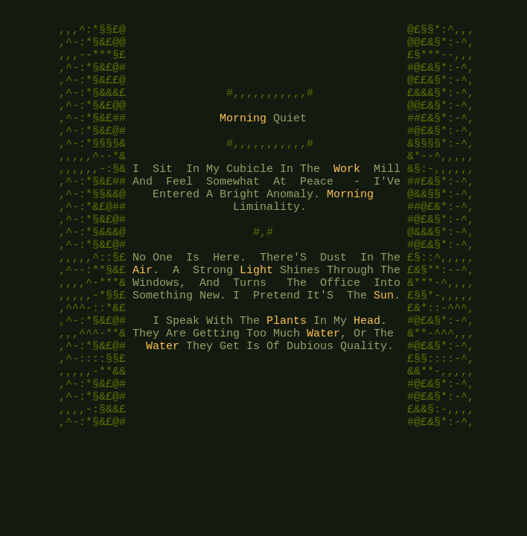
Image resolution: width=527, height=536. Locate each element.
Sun (384, 343)
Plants (286, 373)
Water (323, 388)
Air (142, 314)
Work (346, 195)
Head (367, 373)
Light (256, 314)
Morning (243, 135)
